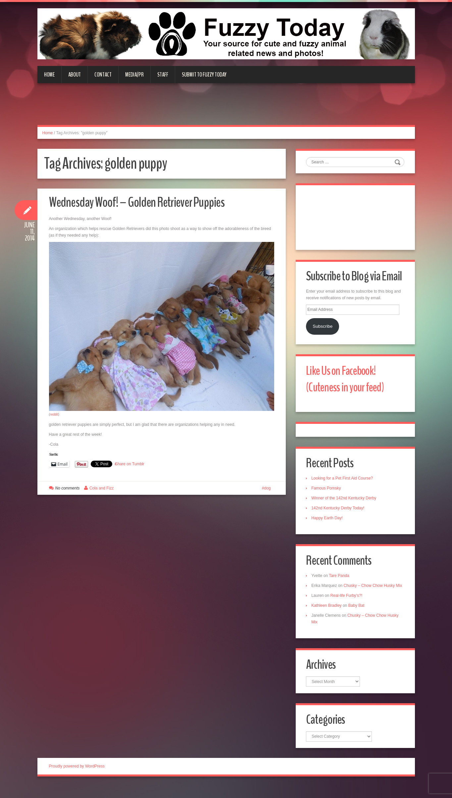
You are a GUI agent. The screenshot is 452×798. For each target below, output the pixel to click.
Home (49, 75)
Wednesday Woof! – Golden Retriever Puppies (145, 202)
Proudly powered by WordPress (77, 777)
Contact (103, 75)
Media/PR (134, 75)
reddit (54, 414)
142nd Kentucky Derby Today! (339, 511)
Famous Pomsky (327, 491)
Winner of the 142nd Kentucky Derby (345, 501)
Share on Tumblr (129, 464)
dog (267, 488)
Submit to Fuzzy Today (204, 75)
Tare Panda (340, 579)
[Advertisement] (226, 108)
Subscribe (323, 327)
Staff (162, 75)
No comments (67, 488)
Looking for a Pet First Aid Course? (343, 481)
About (74, 75)
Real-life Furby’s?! (347, 605)
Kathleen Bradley (328, 615)
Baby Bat (357, 615)
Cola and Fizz (101, 488)
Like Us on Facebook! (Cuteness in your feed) (347, 381)
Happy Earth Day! (328, 521)
